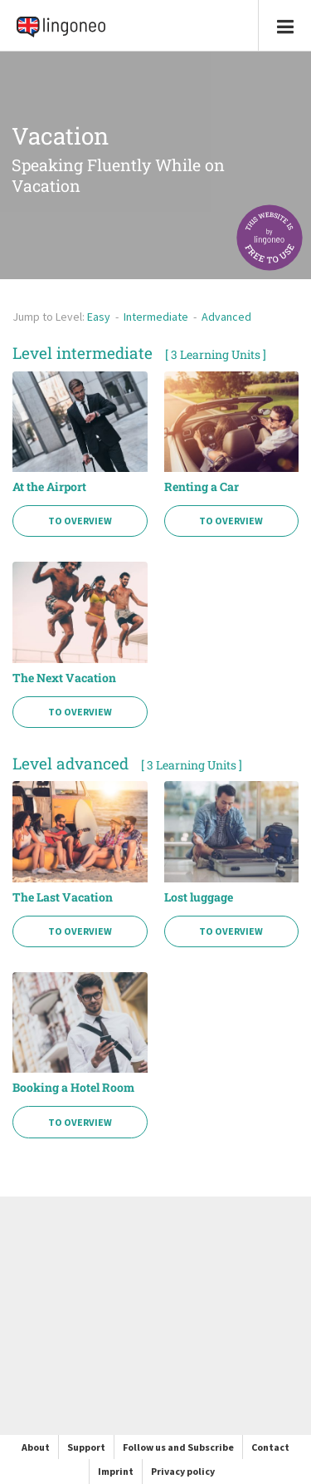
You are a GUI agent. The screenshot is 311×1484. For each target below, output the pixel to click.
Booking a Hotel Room (73, 1087)
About (36, 1447)
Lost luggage (198, 897)
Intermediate (156, 316)
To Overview (80, 520)
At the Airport (49, 487)
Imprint (116, 1471)
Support (86, 1447)
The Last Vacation (62, 897)
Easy (98, 316)
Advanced (226, 316)
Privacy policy (183, 1471)
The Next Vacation (64, 678)
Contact (270, 1447)
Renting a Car (201, 487)
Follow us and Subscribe (178, 1447)
